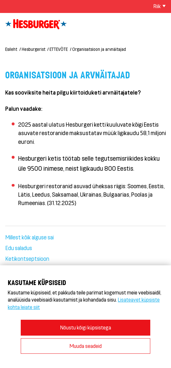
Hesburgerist (33, 49)
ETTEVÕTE (59, 49)
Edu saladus (18, 248)
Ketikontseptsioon (27, 258)
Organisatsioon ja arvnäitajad (99, 49)
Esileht (11, 49)
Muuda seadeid (86, 346)
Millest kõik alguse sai (29, 237)
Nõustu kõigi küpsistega (85, 327)
